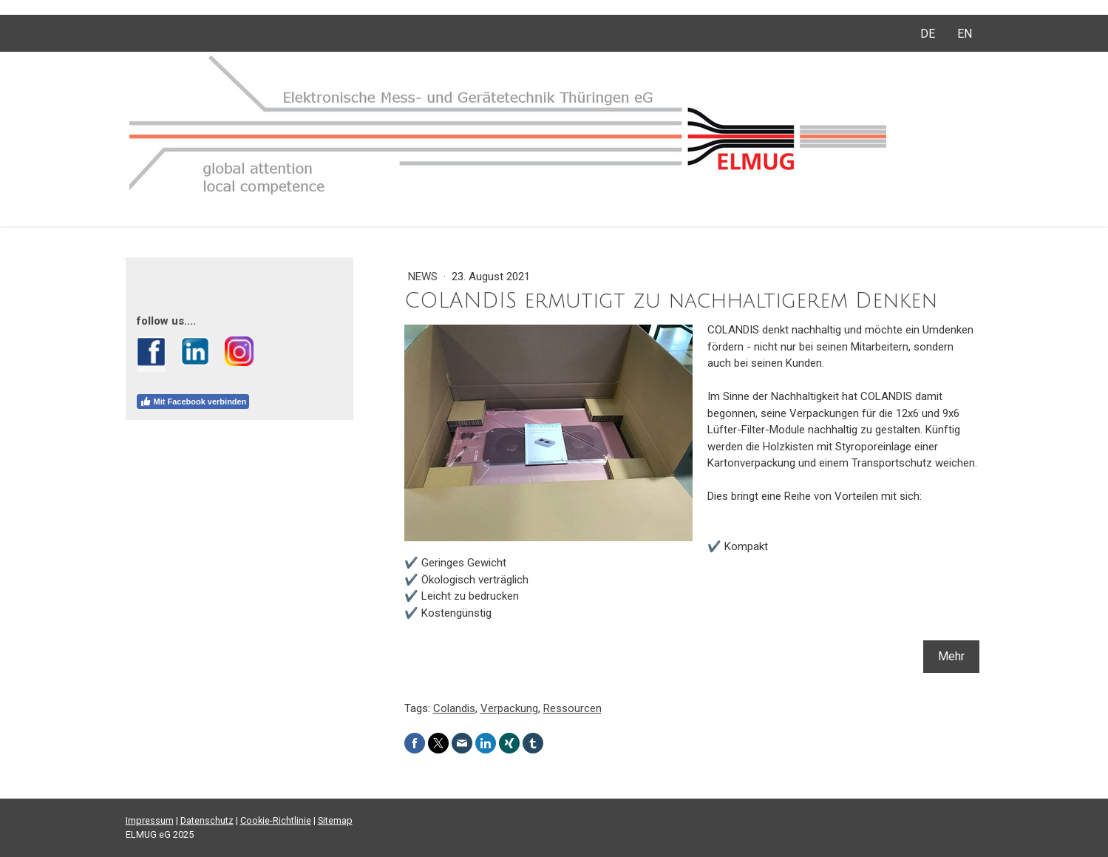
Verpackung (509, 708)
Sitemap (335, 820)
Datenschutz (207, 820)
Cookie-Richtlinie (275, 820)
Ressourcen (572, 708)
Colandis (454, 708)
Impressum (150, 820)
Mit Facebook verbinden (193, 401)
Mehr (951, 656)
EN (964, 34)
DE (927, 34)
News (424, 276)
